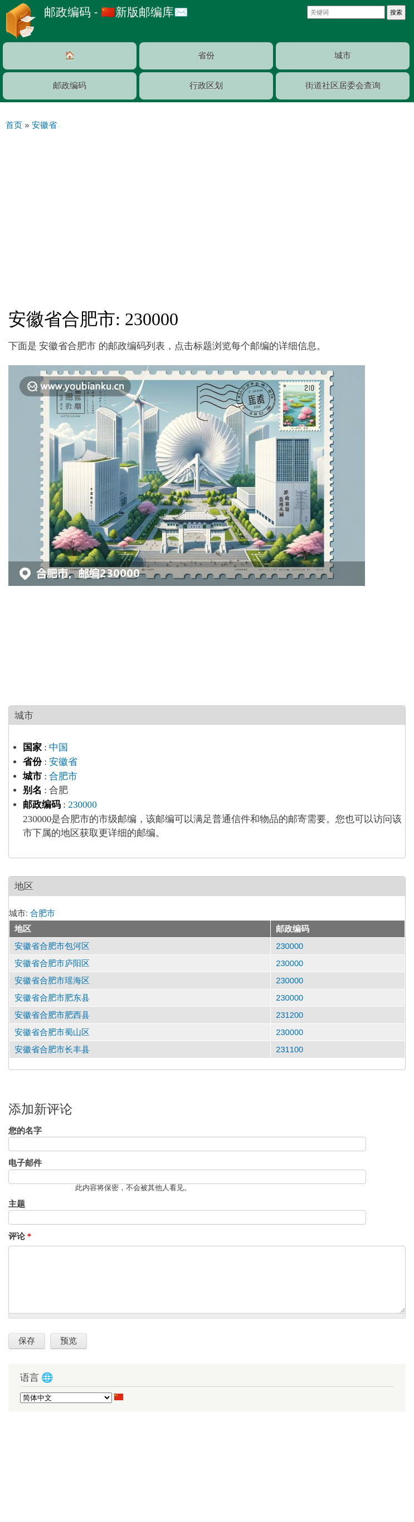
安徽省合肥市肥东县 (52, 997)
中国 (58, 747)
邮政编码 (69, 85)
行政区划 (206, 85)
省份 (206, 55)
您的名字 (25, 1130)
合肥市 (63, 776)
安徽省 (63, 762)
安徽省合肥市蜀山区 (52, 1032)
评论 (19, 1236)
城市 (342, 55)
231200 (289, 1015)
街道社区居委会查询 (343, 85)
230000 (82, 804)
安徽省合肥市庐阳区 (52, 963)
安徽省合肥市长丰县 (52, 1049)
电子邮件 (25, 1162)
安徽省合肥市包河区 (52, 946)
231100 (289, 1049)
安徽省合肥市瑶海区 (52, 980)
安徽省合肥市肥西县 (52, 1015)
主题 (16, 1204)
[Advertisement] (207, 214)
